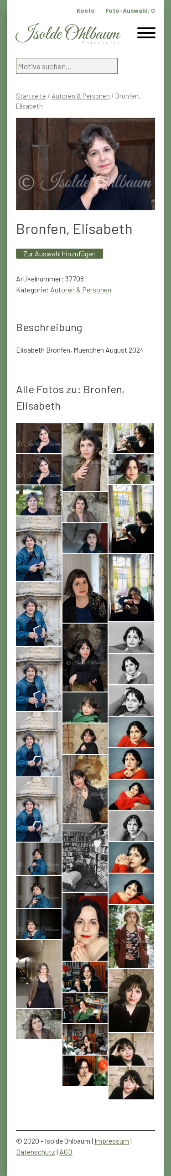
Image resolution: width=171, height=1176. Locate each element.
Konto (86, 10)
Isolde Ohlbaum (67, 34)
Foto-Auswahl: (130, 10)
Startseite (31, 96)
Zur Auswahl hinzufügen (59, 253)
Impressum (111, 1140)
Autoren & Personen (81, 96)
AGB (66, 1151)
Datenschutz (35, 1151)
